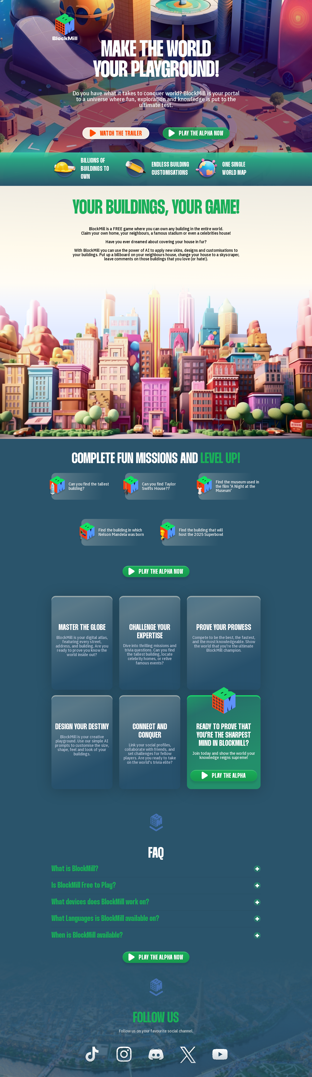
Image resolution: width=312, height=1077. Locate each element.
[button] (156, 869)
